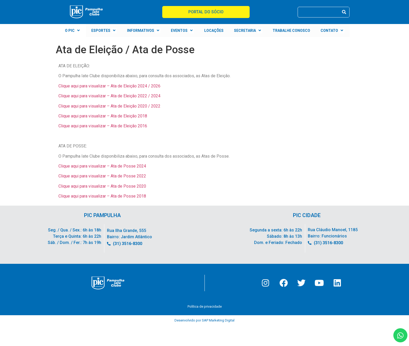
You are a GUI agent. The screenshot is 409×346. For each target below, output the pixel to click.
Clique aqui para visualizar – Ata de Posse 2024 (102, 166)
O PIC (73, 30)
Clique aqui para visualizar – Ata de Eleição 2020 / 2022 (109, 106)
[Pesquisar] (344, 12)
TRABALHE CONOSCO (291, 30)
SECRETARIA (248, 30)
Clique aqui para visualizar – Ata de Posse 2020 (102, 186)
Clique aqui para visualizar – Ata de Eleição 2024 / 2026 (109, 85)
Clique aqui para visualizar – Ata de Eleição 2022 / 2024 (109, 95)
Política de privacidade (205, 309)
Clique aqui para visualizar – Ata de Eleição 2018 (102, 116)
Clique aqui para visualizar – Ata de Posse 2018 (102, 196)
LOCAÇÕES (214, 30)
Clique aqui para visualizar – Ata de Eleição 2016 (102, 125)
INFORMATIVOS (143, 30)
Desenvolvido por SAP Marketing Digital (204, 323)
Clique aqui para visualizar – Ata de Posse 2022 (102, 176)
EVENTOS (182, 30)
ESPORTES (104, 30)
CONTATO (332, 30)
